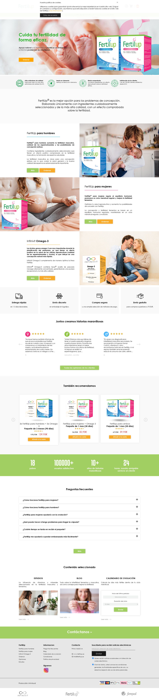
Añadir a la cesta (39, 439)
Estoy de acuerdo (50, 15)
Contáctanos (79, 632)
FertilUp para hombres (26, 649)
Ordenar (26, 60)
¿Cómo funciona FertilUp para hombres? (41, 507)
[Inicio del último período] (120, 604)
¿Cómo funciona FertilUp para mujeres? (40, 500)
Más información (55, 11)
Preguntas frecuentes (50, 649)
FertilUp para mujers (25, 651)
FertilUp (41, 133)
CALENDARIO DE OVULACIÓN (120, 578)
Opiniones (22, 659)
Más (33, 170)
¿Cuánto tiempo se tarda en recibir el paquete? (44, 529)
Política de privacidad (51, 659)
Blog (44, 651)
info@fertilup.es (79, 656)
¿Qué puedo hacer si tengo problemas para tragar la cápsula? (51, 522)
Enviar (120, 609)
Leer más (22, 619)
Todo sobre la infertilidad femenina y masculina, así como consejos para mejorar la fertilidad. (79, 583)
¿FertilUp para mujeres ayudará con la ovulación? (45, 515)
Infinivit (31, 241)
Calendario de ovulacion (52, 654)
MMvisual (32, 683)
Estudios (21, 662)
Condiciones (47, 656)
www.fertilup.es (79, 654)
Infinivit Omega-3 (25, 654)
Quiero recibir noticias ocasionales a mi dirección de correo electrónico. (112, 659)
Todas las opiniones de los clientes (79, 368)
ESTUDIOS (38, 578)
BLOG (79, 578)
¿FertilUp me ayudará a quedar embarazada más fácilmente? (50, 537)
